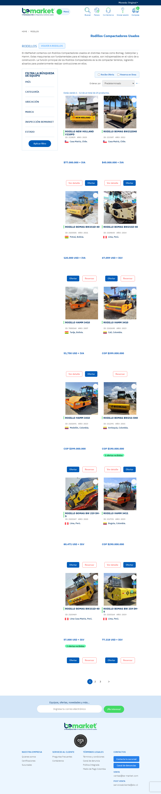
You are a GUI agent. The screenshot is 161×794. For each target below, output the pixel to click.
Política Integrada (91, 764)
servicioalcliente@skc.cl (126, 784)
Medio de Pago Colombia (94, 769)
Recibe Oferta (107, 74)
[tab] (39, 82)
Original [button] (128, 2)
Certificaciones (28, 760)
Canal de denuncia (91, 760)
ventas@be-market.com (126, 775)
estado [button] (30, 131)
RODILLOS (35, 31)
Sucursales (27, 764)
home (24, 31)
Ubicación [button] (32, 101)
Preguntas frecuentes (62, 756)
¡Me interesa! (114, 709)
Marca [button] (29, 111)
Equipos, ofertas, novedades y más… (69, 707)
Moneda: (123, 2)
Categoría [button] (32, 91)
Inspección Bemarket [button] (39, 121)
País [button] (28, 81)
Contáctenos (58, 760)
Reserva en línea (128, 74)
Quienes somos (29, 756)
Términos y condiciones (93, 756)
